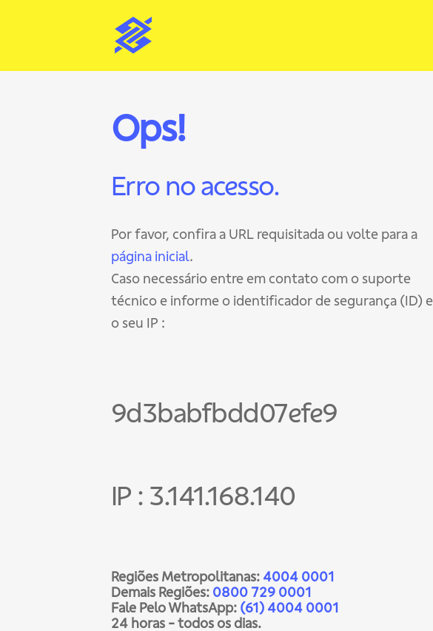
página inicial (150, 256)
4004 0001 (299, 576)
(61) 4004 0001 (289, 607)
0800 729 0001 (262, 592)
